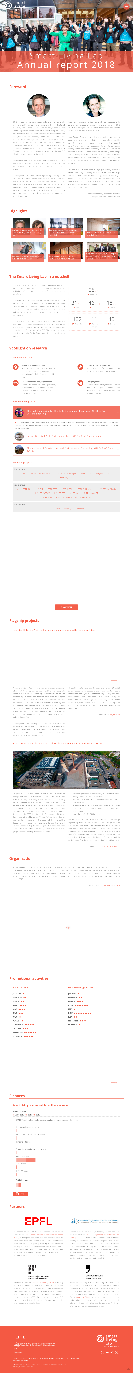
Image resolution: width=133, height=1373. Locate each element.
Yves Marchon (41, 1365)
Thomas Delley (30, 1365)
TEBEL (17, 422)
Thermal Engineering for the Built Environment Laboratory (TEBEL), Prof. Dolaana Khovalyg (61, 412)
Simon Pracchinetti (27, 1367)
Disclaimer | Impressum (20, 1361)
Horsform (62, 1365)
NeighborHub (115, 715)
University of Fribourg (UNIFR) (43, 1282)
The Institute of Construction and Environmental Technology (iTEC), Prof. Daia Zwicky (64, 449)
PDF (20, 1194)
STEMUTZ (21, 1365)
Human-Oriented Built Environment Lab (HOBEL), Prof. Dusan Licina (58, 436)
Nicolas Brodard (52, 1365)
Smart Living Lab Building (110, 846)
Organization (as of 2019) (110, 885)
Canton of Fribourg (83, 1297)
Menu (125, 5)
